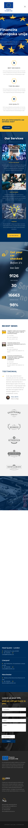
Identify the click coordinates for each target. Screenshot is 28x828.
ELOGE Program (14, 162)
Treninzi (14, 221)
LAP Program (14, 192)
